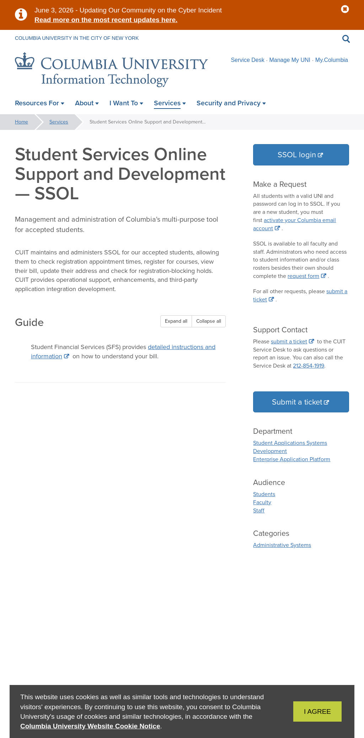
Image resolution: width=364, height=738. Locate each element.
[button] (345, 9)
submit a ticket (289, 341)
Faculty (262, 502)
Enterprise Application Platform (291, 459)
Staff (258, 510)
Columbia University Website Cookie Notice (90, 726)
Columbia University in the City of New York (77, 38)
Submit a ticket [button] (297, 402)
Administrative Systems (282, 545)
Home (21, 122)
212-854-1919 (308, 366)
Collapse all (208, 321)
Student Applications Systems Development (290, 447)
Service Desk (247, 60)
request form (303, 276)
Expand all (176, 321)
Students (264, 494)
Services (58, 122)
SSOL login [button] (297, 154)
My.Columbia (331, 60)
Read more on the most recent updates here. (105, 19)
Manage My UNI (289, 60)
